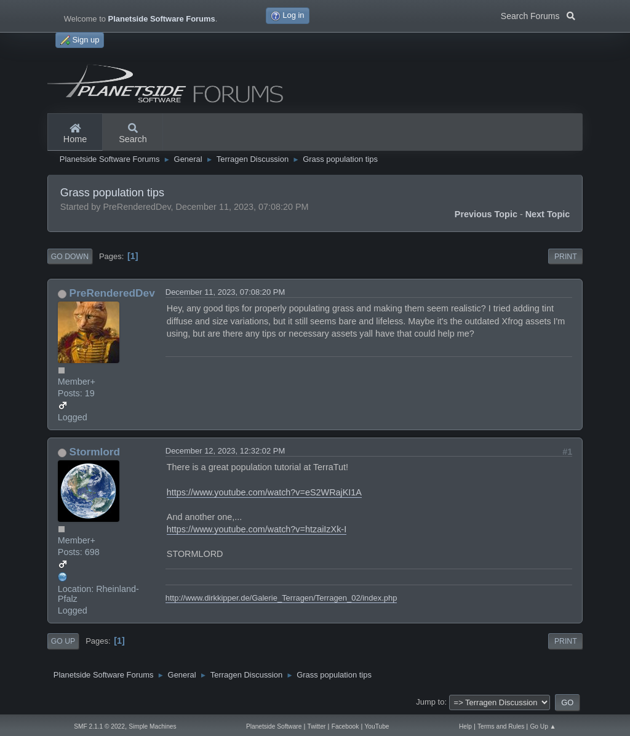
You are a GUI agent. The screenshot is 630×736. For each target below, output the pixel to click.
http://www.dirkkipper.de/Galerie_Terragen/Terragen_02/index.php (281, 597)
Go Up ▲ (543, 726)
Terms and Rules (500, 726)
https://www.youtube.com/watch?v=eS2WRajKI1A (264, 492)
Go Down (70, 256)
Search (133, 134)
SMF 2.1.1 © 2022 (99, 726)
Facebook (345, 726)
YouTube (377, 726)
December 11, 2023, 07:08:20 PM (225, 292)
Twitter (317, 726)
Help (465, 726)
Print (565, 256)
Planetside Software (273, 726)
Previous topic (486, 214)
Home (75, 134)
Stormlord (95, 452)
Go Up (63, 641)
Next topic (547, 214)
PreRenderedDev (112, 293)
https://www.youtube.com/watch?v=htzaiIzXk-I (256, 529)
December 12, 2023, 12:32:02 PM (225, 450)
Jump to (430, 701)
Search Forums (538, 14)
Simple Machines (152, 726)
